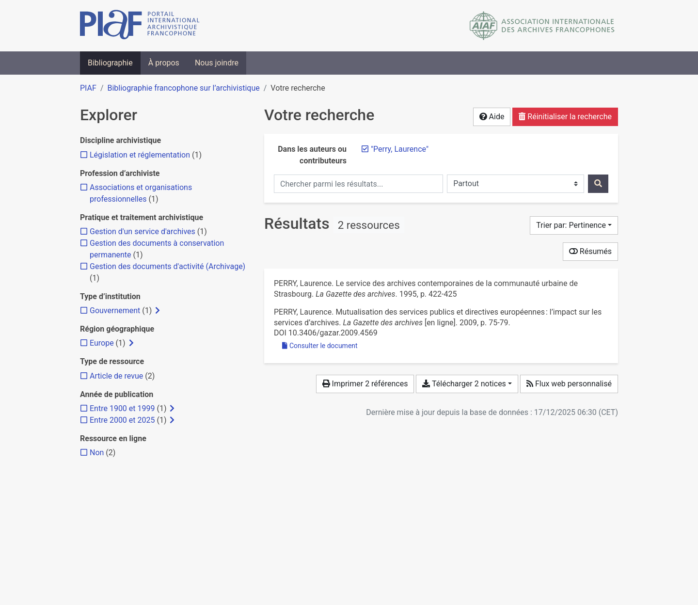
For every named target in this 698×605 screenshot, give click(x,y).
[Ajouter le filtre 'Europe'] (102, 343)
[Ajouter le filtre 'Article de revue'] (116, 376)
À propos (163, 62)
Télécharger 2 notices (464, 383)
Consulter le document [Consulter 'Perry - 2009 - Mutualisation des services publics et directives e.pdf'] (320, 346)
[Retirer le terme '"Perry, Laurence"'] (399, 149)
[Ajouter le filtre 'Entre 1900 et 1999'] (122, 408)
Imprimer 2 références (365, 383)
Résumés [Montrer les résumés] (590, 251)
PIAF (88, 88)
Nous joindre (216, 62)
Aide (492, 116)
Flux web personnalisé (569, 383)
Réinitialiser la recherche (565, 116)
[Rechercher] (598, 184)
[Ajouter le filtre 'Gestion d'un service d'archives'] (142, 231)
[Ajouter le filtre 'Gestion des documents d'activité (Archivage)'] (167, 266)
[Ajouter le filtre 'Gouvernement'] (115, 310)
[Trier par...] (574, 225)
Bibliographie (110, 62)
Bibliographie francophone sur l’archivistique (183, 88)
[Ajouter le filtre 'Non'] (97, 452)
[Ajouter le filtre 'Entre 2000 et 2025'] (122, 420)
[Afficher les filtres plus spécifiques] (157, 311)
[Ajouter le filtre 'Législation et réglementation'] (140, 154)
